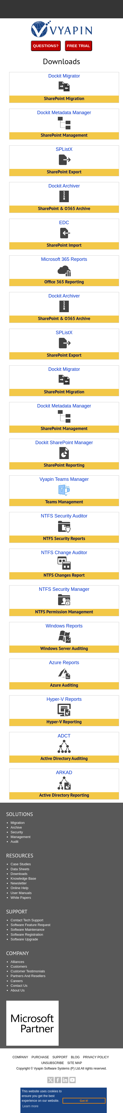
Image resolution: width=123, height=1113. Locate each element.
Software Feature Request (31, 925)
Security (17, 832)
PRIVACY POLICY (96, 1057)
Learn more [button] (30, 1106)
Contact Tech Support (27, 920)
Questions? (46, 45)
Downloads (19, 874)
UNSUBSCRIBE (52, 1063)
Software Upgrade (24, 939)
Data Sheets (20, 869)
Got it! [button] (84, 1100)
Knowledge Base (23, 878)
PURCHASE (40, 1057)
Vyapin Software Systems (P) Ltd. (57, 1068)
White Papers (21, 898)
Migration (18, 823)
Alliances (17, 962)
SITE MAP (74, 1063)
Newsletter (19, 883)
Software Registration (27, 934)
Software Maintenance (27, 930)
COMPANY (20, 1057)
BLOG (75, 1057)
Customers (19, 966)
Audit (15, 842)
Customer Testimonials (28, 971)
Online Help (20, 888)
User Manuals (21, 893)
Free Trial (78, 45)
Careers (17, 981)
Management (21, 837)
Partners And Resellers (28, 976)
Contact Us (19, 986)
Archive (16, 827)
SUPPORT (16, 911)
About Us (18, 990)
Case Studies (21, 864)
